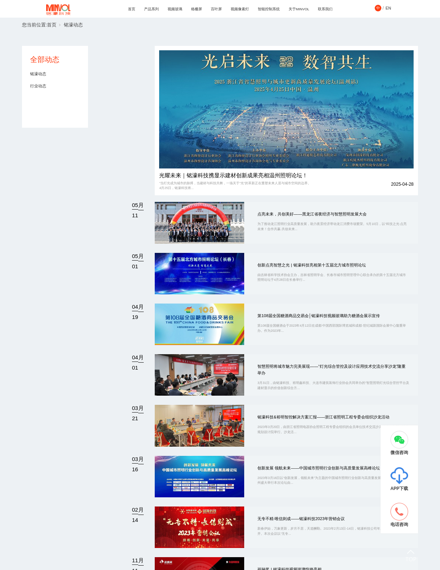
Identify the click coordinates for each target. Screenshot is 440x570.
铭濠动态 (73, 25)
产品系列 (151, 9)
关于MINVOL (299, 9)
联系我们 (325, 9)
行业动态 (38, 86)
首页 (131, 9)
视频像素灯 (240, 9)
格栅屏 (196, 9)
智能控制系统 (269, 9)
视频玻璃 (175, 9)
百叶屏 (216, 9)
